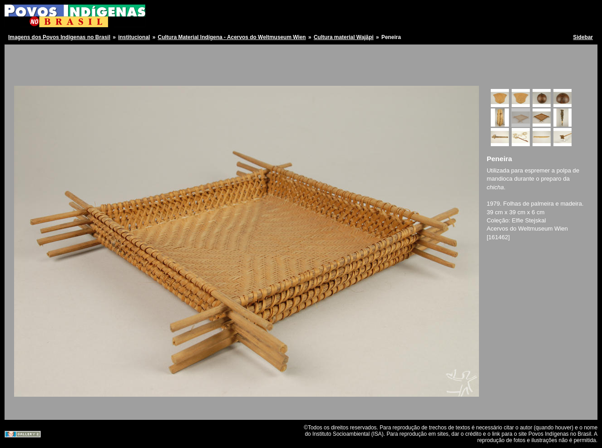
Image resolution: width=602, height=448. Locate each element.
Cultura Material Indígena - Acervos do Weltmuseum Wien (232, 37)
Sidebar (583, 37)
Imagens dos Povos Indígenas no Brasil (59, 37)
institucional (134, 37)
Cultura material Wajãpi (344, 37)
